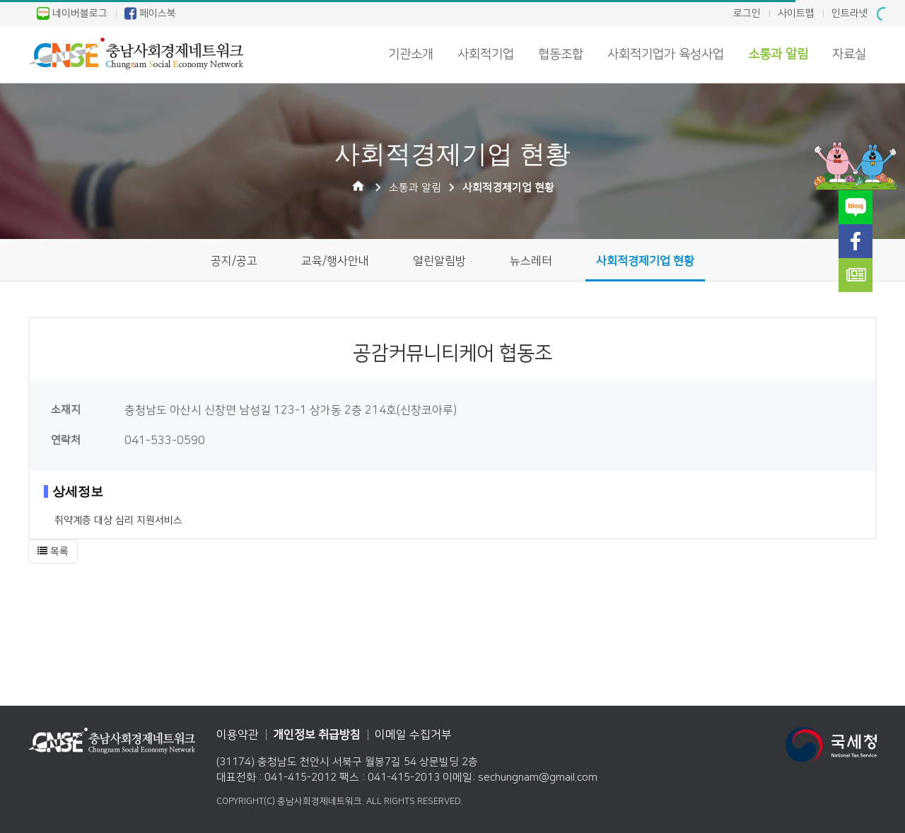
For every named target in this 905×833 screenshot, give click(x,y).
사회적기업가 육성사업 (665, 54)
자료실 (849, 54)
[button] (53, 552)
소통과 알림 (778, 54)
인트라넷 (849, 13)
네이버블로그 (72, 13)
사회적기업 (485, 54)
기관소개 (410, 54)
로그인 (747, 13)
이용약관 (237, 734)
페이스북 (150, 13)
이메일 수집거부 (413, 734)
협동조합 (560, 54)
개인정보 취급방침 (317, 734)
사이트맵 (796, 13)
